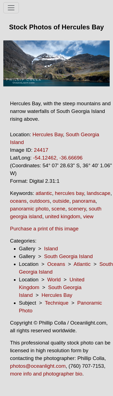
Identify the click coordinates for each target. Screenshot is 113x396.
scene (58, 209)
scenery (77, 209)
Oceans (56, 264)
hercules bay (69, 193)
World (54, 279)
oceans (18, 201)
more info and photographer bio (46, 374)
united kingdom (63, 216)
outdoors (40, 201)
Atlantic (82, 264)
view (88, 216)
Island (51, 248)
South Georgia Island (68, 256)
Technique (57, 303)
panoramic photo (29, 209)
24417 (41, 150)
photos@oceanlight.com (38, 366)
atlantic (44, 193)
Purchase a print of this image (44, 229)
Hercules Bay (47, 134)
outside (61, 201)
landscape (99, 193)
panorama (84, 201)
